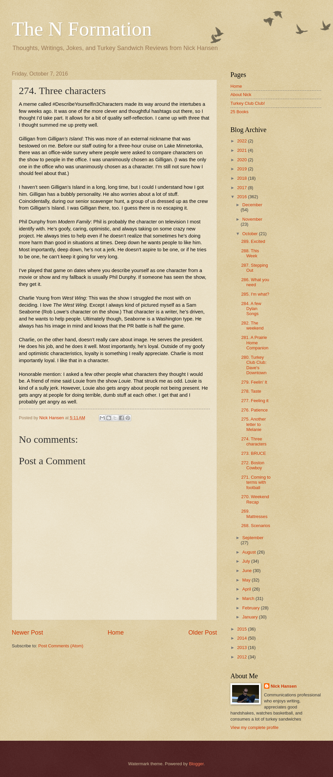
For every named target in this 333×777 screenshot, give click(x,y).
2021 (242, 150)
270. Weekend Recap (255, 499)
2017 (242, 187)
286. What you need (255, 282)
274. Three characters (253, 441)
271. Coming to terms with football (255, 482)
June (247, 570)
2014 (242, 638)
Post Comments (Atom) (60, 645)
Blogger (196, 763)
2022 (242, 140)
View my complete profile (254, 727)
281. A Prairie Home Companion (254, 342)
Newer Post (27, 632)
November (252, 219)
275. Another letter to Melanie (253, 424)
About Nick (240, 94)
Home (116, 632)
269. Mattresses (254, 514)
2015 (242, 629)
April (247, 589)
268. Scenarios (255, 525)
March (248, 598)
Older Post (202, 632)
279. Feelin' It (254, 382)
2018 (242, 178)
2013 (242, 647)
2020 (242, 159)
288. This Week (250, 253)
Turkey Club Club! (247, 103)
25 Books (239, 111)
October (250, 233)
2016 (242, 196)
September (252, 537)
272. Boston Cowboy (252, 465)
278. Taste (251, 391)
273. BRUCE (253, 453)
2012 (242, 656)
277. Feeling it (254, 400)
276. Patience (254, 410)
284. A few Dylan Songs (251, 308)
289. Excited (253, 241)
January (250, 616)
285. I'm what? (255, 294)
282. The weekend (252, 325)
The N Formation (82, 29)
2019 (242, 168)
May (247, 579)
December (252, 204)
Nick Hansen (284, 686)
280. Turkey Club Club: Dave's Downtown (253, 365)
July (246, 561)
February (251, 607)
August (249, 552)
